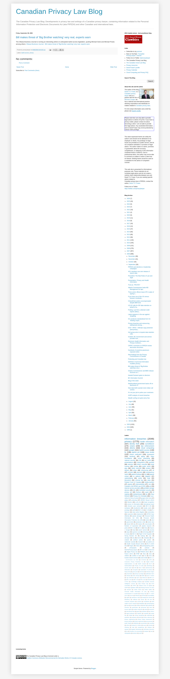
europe (136, 466)
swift (133, 510)
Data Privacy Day (143, 583)
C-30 (147, 510)
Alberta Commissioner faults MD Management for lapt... (138, 288)
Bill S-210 (142, 579)
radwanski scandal (130, 542)
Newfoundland (128, 565)
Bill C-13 (140, 510)
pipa (126, 468)
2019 (128, 218)
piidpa (126, 500)
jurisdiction (144, 611)
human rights (128, 609)
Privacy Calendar (131, 70)
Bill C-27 (152, 577)
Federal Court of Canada (133, 482)
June (130, 407)
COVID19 (143, 559)
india (146, 609)
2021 (128, 212)
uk (153, 470)
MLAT (150, 563)
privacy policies (128, 621)
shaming (127, 627)
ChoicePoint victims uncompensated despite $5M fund (139, 302)
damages (127, 538)
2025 (128, 201)
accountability (150, 595)
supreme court (136, 532)
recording (151, 623)
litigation (147, 476)
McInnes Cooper (130, 99)
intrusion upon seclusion (135, 506)
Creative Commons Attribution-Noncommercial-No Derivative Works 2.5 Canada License (54, 658)
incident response (137, 609)
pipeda (130, 484)
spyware (127, 629)
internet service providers (132, 488)
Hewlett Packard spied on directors (139, 375)
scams (144, 625)
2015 (128, 229)
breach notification (136, 454)
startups (128, 575)
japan (137, 611)
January (131, 421)
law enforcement (147, 446)
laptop (143, 456)
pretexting (134, 500)
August (130, 401)
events (132, 605)
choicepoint (150, 454)
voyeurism (130, 514)
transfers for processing (136, 631)
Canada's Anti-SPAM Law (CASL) (135, 486)
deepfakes (141, 603)
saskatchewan (137, 494)
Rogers (131, 545)
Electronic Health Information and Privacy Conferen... (138, 342)
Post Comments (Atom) (32, 70)
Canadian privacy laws (143, 105)
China (145, 528)
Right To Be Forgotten (145, 534)
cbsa (150, 553)
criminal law (139, 480)
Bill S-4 (134, 534)
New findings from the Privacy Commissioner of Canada (137, 355)
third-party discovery (149, 629)
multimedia (149, 615)
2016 (128, 226)
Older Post (113, 67)
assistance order (136, 597)
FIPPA (134, 585)
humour (138, 492)
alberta (132, 448)
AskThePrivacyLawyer (131, 549)
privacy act (128, 492)
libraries (129, 502)
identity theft (134, 444)
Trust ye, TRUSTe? (134, 285)
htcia (150, 607)
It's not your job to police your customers (140, 392)
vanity (140, 478)
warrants (139, 472)
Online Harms (137, 589)
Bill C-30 (148, 506)
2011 (128, 240)
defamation (127, 569)
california (135, 599)
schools (150, 625)
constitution (146, 601)
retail (148, 478)
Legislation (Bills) (134, 587)
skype (128, 532)
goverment (143, 607)
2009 (128, 245)
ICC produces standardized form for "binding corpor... (139, 319)
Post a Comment (24, 63)
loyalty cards (147, 508)
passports (134, 617)
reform (128, 625)
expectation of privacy (146, 569)
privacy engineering (130, 619)
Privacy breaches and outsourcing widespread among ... (138, 324)
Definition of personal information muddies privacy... (138, 362)
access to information (133, 504)
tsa (151, 631)
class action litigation (138, 512)
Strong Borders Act (131, 536)
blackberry (127, 599)
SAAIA (131, 595)
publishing (135, 623)
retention (130, 464)
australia (151, 462)
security (152, 530)
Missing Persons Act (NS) (147, 587)
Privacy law (143, 593)
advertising (149, 565)
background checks (147, 597)
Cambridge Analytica (136, 581)
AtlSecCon (144, 577)
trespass (146, 631)
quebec (149, 540)
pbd (140, 617)
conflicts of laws (136, 555)
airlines (127, 470)
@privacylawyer (145, 58)
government (130, 522)
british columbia (142, 464)
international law (130, 611)
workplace (127, 508)
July (129, 404)
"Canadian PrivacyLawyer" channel (135, 54)
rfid (140, 460)
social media (143, 557)
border (147, 520)
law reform (151, 611)
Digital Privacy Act (132, 551)
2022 (128, 209)
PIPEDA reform (144, 551)
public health (128, 623)
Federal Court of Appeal (145, 585)
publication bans (150, 573)
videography (128, 633)
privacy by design (139, 573)
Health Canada (142, 563)
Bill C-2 (140, 528)
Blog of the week (133, 381)
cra (145, 555)
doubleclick (137, 508)
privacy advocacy (147, 617)
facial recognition (149, 502)
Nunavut (129, 589)
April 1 (138, 577)
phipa (135, 470)
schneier (130, 472)
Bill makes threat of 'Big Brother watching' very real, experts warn (53, 37)
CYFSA (126, 581)
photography (132, 547)
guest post (135, 571)
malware (139, 613)
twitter (143, 575)
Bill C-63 (136, 579)
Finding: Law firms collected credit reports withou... (138, 310)
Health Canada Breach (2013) (135, 544)
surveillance (149, 444)
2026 (128, 198)
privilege (127, 510)
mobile (130, 615)
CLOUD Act (150, 549)
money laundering (139, 615)
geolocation (135, 607)
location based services (131, 557)
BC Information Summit (135, 378)
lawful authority (136, 468)
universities (151, 512)
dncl (153, 520)
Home (67, 67)
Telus (144, 553)
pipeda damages (137, 516)
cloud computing (147, 448)
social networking (144, 458)
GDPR (126, 587)
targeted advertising (136, 629)
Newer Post (20, 67)
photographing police (148, 545)
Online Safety (148, 589)
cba (134, 524)
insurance (151, 609)
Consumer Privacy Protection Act (134, 561)
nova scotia (149, 452)
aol (150, 486)
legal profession (130, 613)
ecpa (127, 605)
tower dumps (136, 575)
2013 (128, 234)
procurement (149, 621)
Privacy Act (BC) (139, 565)
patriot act (136, 452)
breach (129, 524)
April (130, 412)
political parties (138, 540)
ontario (132, 446)
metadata (146, 538)
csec (150, 536)
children (127, 555)
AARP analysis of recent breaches (139, 395)
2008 (128, 248)
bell (135, 567)
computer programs (130, 601)
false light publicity (147, 605)
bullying (143, 536)
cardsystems (141, 462)
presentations (129, 462)
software (149, 627)
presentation (129, 573)
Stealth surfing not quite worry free (139, 398)
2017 (128, 223)
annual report (128, 567)
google (131, 450)
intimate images (150, 571)
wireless (135, 633)
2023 (128, 207)
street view (151, 522)
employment (139, 514)
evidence (138, 605)
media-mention (149, 482)
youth (140, 633)
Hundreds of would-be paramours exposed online (138, 351)
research (140, 542)
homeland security (145, 490)
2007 (128, 251)
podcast (139, 51)
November (131, 259)
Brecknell (150, 579)
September (132, 264)
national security (130, 460)
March (130, 415)
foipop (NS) (127, 571)
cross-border (148, 524)
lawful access (25, 52)
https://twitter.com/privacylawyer (134, 188)
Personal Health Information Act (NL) (136, 591)
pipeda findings (136, 474)
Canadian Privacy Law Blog (59, 11)
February (131, 418)
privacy (32, 52)
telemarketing (140, 484)
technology (146, 532)
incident (148, 468)
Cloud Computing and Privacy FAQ (137, 72)
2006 (128, 254)
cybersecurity (148, 567)
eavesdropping (150, 603)
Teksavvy (137, 595)
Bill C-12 (132, 528)
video (149, 480)
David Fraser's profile (133, 67)
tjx (146, 494)
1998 (128, 430)
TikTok (143, 595)
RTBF (138, 553)
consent (139, 601)
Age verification (130, 577)
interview (142, 571)
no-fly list (138, 502)
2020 (128, 215)
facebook (132, 456)
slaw (133, 627)
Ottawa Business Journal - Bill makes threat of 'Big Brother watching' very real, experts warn (58, 44)
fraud (134, 530)
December (131, 256)
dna (133, 538)
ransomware (144, 623)
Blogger (93, 668)
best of (141, 567)
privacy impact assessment (145, 619)
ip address (136, 476)
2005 (128, 424)
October (131, 262)
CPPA (150, 559)
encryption (135, 569)
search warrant (142, 530)
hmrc (150, 555)
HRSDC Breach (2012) (147, 500)
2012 (128, 237)
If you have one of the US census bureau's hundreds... (138, 297)
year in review (150, 575)
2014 (128, 232)
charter (140, 524)
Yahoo (138, 545)
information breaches (135, 439)
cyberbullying (129, 478)
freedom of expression (131, 526)
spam (147, 492)
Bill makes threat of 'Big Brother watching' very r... (138, 367)
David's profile (136, 111)
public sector (146, 466)
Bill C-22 (142, 549)
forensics (127, 607)
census (142, 599)
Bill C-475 (128, 579)
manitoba (146, 613)
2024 (128, 204)
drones (139, 538)
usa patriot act (150, 542)
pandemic (127, 617)
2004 (128, 427)
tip (127, 631)
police (126, 528)
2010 (128, 243)
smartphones (141, 627)
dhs (134, 490)
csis (149, 484)
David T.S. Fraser (130, 91)
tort (145, 474)
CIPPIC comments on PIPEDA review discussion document (140, 346)
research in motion (136, 625)
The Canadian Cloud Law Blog (136, 63)
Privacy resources (132, 65)
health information (147, 442)
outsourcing (144, 470)
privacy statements (139, 621)
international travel (148, 504)
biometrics (128, 480)
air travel (148, 460)
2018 (128, 220)
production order (140, 522)
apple (127, 597)
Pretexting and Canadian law (137, 359)
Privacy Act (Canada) (140, 496)
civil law (149, 599)
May (130, 410)
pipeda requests (147, 526)
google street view (146, 498)
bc (125, 452)
